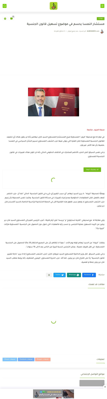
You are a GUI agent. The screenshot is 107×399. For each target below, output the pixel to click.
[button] (89, 275)
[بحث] (5, 6)
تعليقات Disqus (9, 359)
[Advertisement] (53, 53)
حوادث (100, 18)
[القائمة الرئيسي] (102, 6)
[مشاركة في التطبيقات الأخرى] (49, 275)
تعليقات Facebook (26, 359)
